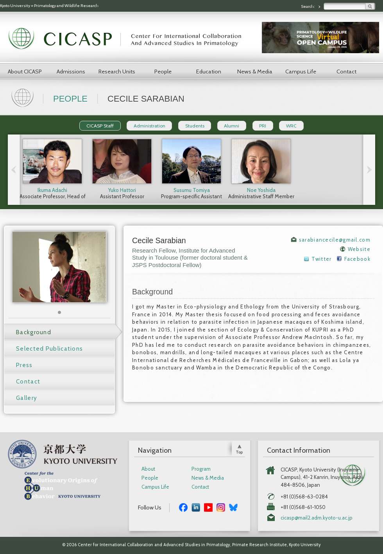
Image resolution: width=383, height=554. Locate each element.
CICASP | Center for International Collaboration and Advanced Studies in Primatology (129, 39)
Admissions (71, 71)
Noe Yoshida (261, 190)
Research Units (116, 71)
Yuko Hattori (122, 190)
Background (33, 332)
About (148, 469)
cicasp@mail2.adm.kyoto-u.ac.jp (317, 518)
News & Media (254, 71)
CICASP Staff (100, 126)
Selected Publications (49, 348)
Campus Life (300, 71)
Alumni (231, 126)
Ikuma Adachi (52, 190)
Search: (308, 6)
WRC (291, 126)
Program (201, 469)
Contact (346, 71)
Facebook (357, 259)
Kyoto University (15, 5)
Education (208, 71)
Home (23, 97)
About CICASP (25, 71)
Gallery (26, 398)
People (163, 71)
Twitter (321, 259)
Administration (149, 126)
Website (359, 249)
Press (24, 365)
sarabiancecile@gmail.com (334, 240)
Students (194, 126)
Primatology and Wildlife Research (66, 5)
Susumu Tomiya (192, 190)
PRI (262, 126)
